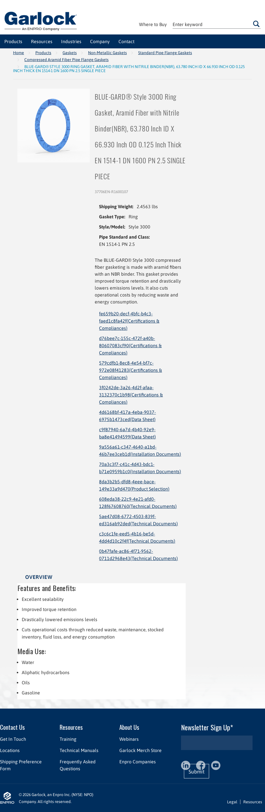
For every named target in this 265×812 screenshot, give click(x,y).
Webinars (129, 738)
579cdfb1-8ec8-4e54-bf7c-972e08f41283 (130, 370)
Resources (71, 726)
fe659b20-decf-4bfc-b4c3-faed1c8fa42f (129, 321)
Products (43, 52)
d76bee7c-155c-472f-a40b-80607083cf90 (130, 345)
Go (256, 24)
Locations (10, 750)
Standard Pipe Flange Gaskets (165, 52)
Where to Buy (153, 24)
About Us (129, 726)
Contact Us (12, 726)
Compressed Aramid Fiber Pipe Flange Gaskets (66, 59)
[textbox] (217, 24)
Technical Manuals (79, 750)
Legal (232, 801)
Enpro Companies (137, 761)
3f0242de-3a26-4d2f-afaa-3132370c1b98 (131, 395)
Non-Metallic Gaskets (107, 52)
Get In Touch (13, 738)
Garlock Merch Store (140, 750)
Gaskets (70, 52)
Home (18, 52)
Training (68, 738)
